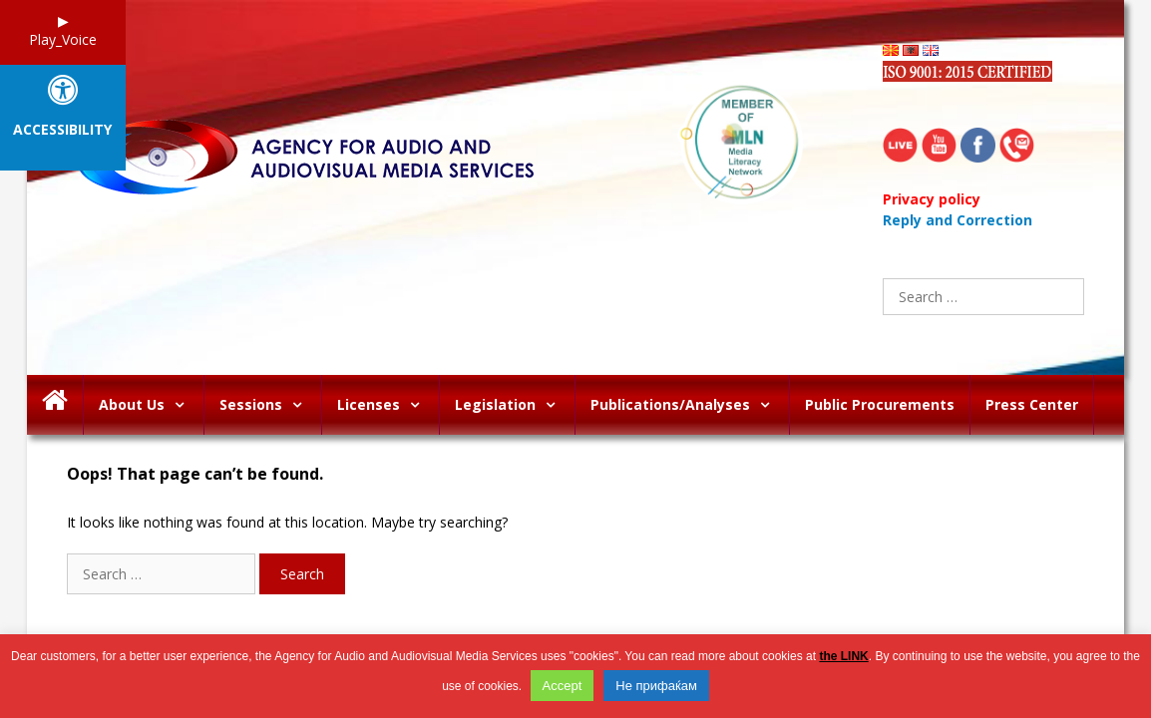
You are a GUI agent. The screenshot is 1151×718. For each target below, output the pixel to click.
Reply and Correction (957, 219)
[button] (184, 405)
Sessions (270, 405)
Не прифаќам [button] (656, 685)
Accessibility (62, 130)
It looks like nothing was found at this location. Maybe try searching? (287, 522)
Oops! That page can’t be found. (195, 474)
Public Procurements (880, 404)
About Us (151, 405)
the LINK (843, 656)
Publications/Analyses (689, 405)
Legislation (515, 405)
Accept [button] (562, 685)
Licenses (388, 405)
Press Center (1031, 404)
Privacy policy (931, 198)
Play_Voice (63, 39)
